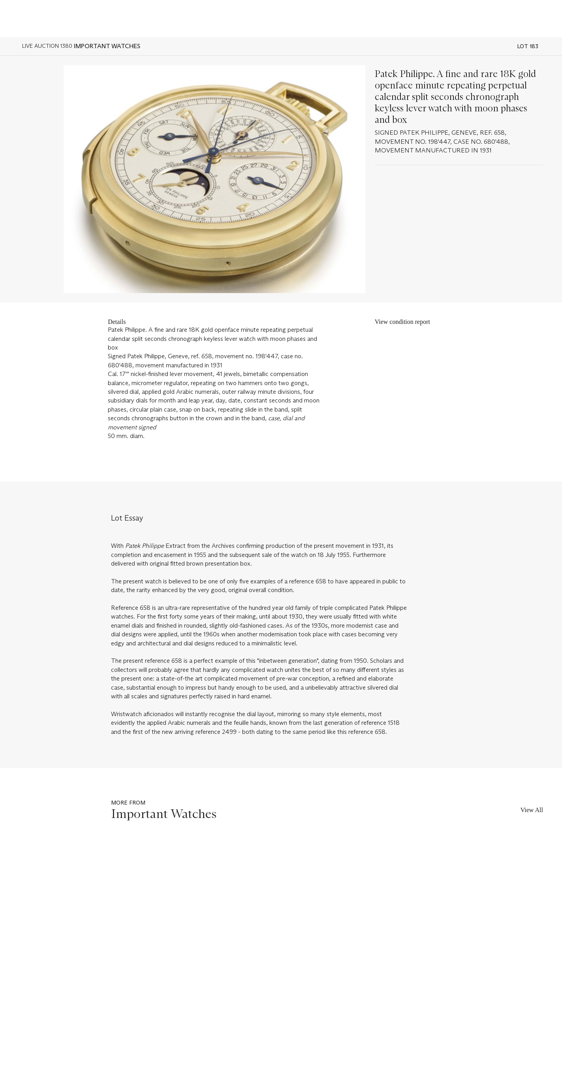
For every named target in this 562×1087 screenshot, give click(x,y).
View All (532, 810)
